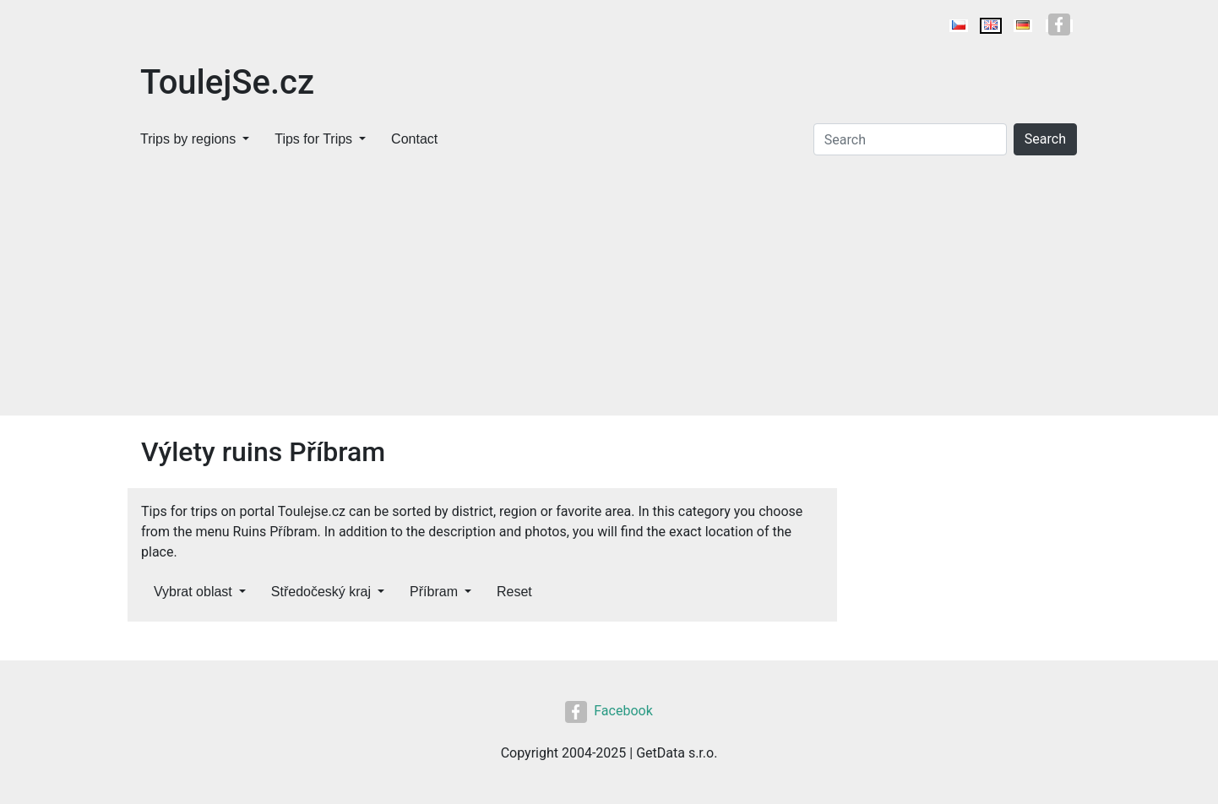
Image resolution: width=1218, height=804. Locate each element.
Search (1045, 139)
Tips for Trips (313, 139)
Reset (514, 591)
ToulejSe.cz (227, 82)
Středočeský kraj (321, 591)
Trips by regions (188, 139)
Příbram (434, 591)
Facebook (608, 711)
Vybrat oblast (193, 591)
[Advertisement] (609, 289)
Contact (414, 139)
